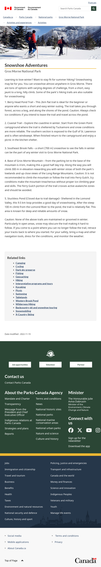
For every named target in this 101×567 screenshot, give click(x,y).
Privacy (58, 542)
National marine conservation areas (47, 421)
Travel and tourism (15, 475)
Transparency (13, 404)
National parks (46, 17)
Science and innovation (63, 488)
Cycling (20, 266)
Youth (54, 506)
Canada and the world (62, 475)
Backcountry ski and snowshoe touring (36, 307)
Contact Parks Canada (18, 382)
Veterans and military (62, 500)
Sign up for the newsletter (77, 439)
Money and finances (61, 481)
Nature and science (47, 433)
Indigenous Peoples (61, 494)
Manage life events (61, 512)
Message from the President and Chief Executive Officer (16, 412)
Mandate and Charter (17, 398)
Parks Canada (25, 17)
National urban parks (48, 428)
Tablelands (21, 297)
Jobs (7, 463)
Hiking (19, 280)
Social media (14, 535)
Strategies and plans (17, 428)
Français (92, 2)
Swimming (21, 293)
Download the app (79, 446)
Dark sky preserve (25, 269)
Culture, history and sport (18, 519)
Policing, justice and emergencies (69, 463)
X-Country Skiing (25, 314)
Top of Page (14, 560)
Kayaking (21, 287)
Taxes (8, 500)
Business (9, 481)
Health (8, 494)
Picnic (19, 290)
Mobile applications (18, 542)
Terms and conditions (48, 398)
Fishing (19, 273)
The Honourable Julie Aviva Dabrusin (80, 404)
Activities (42, 22)
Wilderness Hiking (25, 304)
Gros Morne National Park (71, 17)
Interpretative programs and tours (34, 283)
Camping (20, 263)
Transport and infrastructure (66, 469)
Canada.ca (8, 17)
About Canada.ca (17, 548)
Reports (9, 433)
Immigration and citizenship (20, 469)
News (39, 404)
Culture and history (47, 438)
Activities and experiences (19, 22)
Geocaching (22, 276)
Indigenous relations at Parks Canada (18, 422)
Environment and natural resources (24, 506)
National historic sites (48, 409)
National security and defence (21, 512)
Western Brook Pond (27, 300)
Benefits (9, 488)
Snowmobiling (23, 311)
